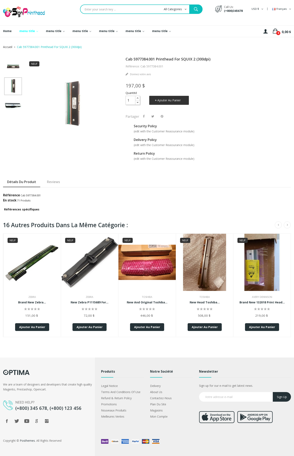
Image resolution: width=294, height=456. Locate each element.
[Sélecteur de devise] (257, 9)
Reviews (53, 182)
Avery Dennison (262, 297)
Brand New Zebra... (32, 302)
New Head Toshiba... (205, 302)
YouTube (26, 421)
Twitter (16, 421)
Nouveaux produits (113, 410)
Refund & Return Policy (116, 398)
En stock (10, 200)
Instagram (46, 421)
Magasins (156, 410)
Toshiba (147, 297)
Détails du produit (21, 182)
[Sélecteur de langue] (281, 9)
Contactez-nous (161, 398)
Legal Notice (109, 386)
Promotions (109, 404)
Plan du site (158, 404)
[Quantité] (130, 100)
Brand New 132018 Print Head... (262, 302)
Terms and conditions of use (120, 392)
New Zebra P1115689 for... (89, 302)
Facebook (6, 421)
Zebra (32, 297)
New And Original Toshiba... (147, 302)
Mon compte (159, 416)
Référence (11, 195)
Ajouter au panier (169, 100)
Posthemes (27, 441)
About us (156, 392)
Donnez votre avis (140, 74)
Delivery (155, 386)
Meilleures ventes (112, 416)
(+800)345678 (233, 11)
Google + (36, 421)
